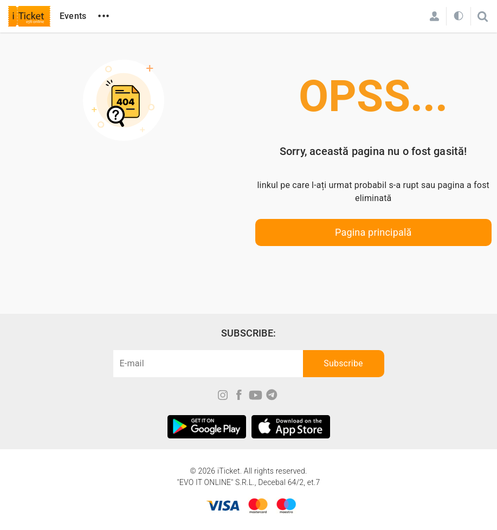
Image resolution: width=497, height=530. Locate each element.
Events (73, 16)
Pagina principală (373, 232)
